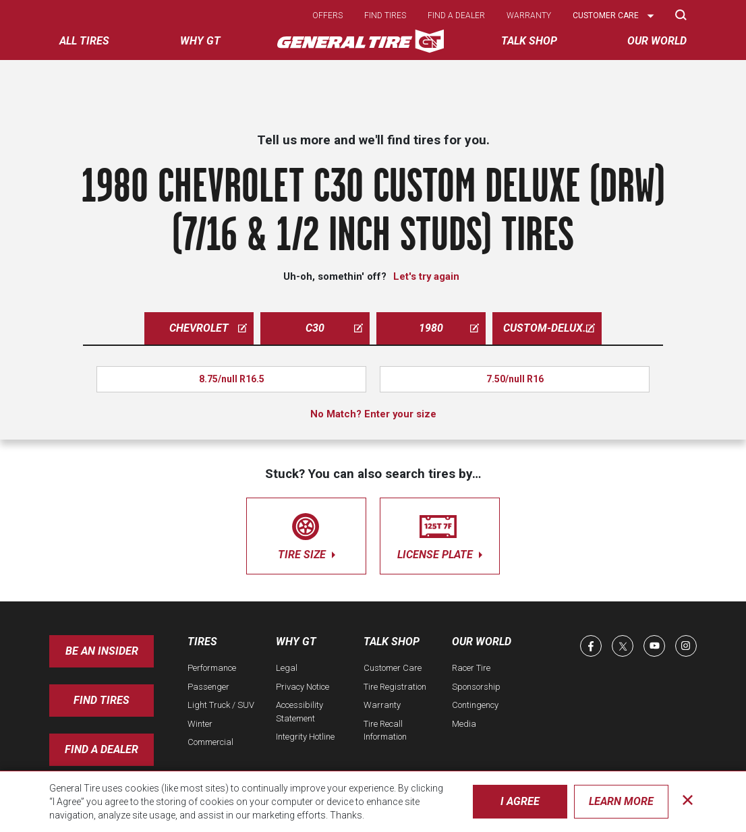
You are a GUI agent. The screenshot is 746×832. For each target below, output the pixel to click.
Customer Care (393, 668)
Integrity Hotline (305, 737)
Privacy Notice (302, 687)
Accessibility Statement (299, 711)
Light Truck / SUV (221, 705)
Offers (327, 15)
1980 (449, 328)
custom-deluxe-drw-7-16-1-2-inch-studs (552, 328)
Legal (286, 668)
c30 (334, 328)
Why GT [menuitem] (200, 40)
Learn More (621, 801)
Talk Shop (392, 641)
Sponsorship (476, 687)
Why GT (296, 641)
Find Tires (102, 700)
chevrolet (208, 328)
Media (464, 724)
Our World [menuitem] (657, 40)
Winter (200, 724)
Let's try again (426, 276)
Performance (212, 668)
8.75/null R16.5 (231, 379)
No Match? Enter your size (373, 414)
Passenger (208, 687)
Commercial (210, 742)
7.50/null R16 (515, 379)
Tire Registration (395, 687)
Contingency (475, 705)
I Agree (520, 801)
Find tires (385, 15)
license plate (439, 533)
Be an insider (101, 651)
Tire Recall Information (385, 730)
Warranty (529, 15)
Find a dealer (456, 15)
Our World (481, 641)
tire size (306, 533)
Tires (202, 641)
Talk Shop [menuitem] (529, 40)
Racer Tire (471, 668)
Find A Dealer (101, 749)
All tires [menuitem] (84, 40)
